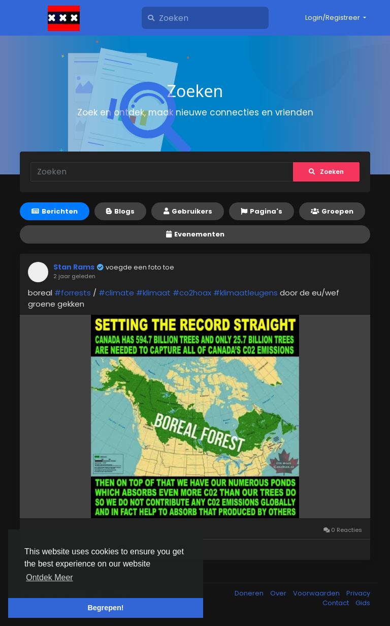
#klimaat (153, 292)
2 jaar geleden (74, 276)
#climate (116, 292)
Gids (362, 603)
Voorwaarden (317, 593)
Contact (336, 603)
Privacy (358, 593)
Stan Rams (73, 267)
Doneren (250, 593)
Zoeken (326, 171)
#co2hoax (192, 292)
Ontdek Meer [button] (49, 577)
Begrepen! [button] (105, 608)
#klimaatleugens (245, 292)
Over (279, 593)
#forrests (72, 292)
